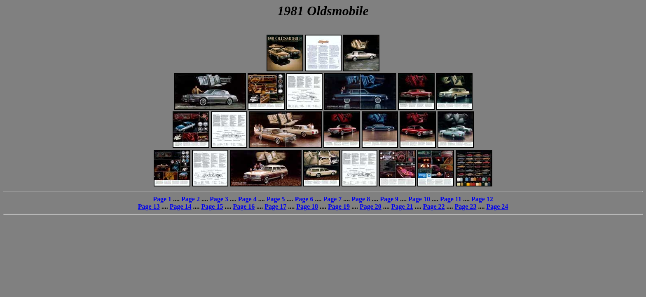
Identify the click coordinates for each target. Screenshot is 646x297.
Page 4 (247, 199)
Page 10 (419, 199)
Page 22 (434, 206)
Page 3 (219, 199)
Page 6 (304, 199)
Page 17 (275, 206)
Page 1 (162, 199)
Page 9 (389, 199)
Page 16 (244, 206)
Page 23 (466, 206)
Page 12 (482, 199)
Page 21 (402, 206)
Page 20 (371, 206)
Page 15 (212, 206)
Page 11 (450, 199)
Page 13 (149, 206)
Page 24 (497, 206)
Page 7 (332, 199)
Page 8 (360, 199)
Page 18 (307, 206)
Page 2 (190, 199)
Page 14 (181, 206)
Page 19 (339, 206)
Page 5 (276, 199)
